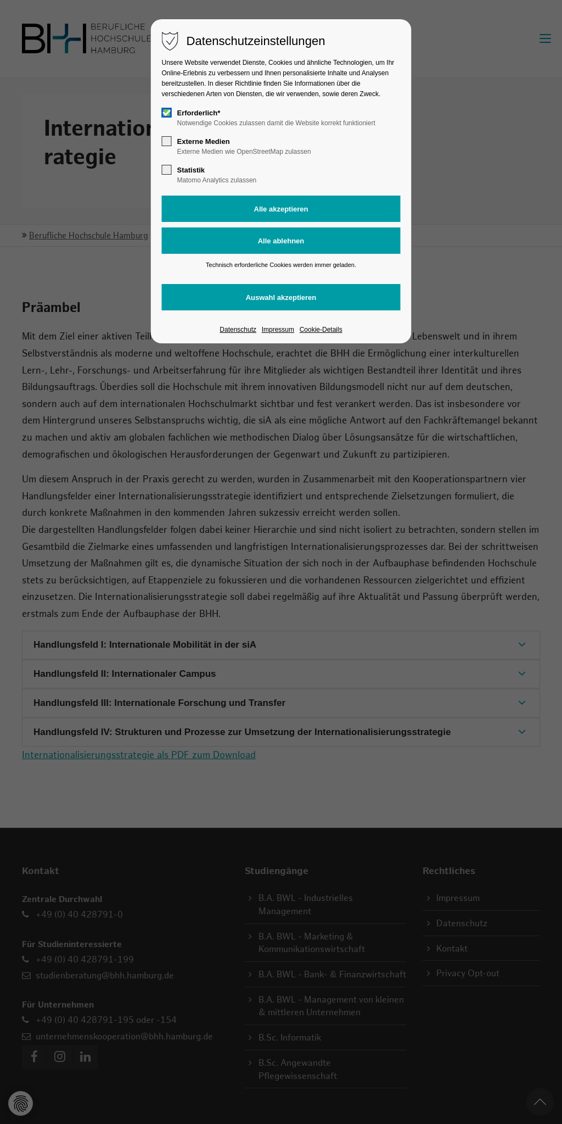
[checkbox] (167, 113)
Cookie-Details (321, 329)
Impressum (278, 329)
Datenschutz (238, 329)
